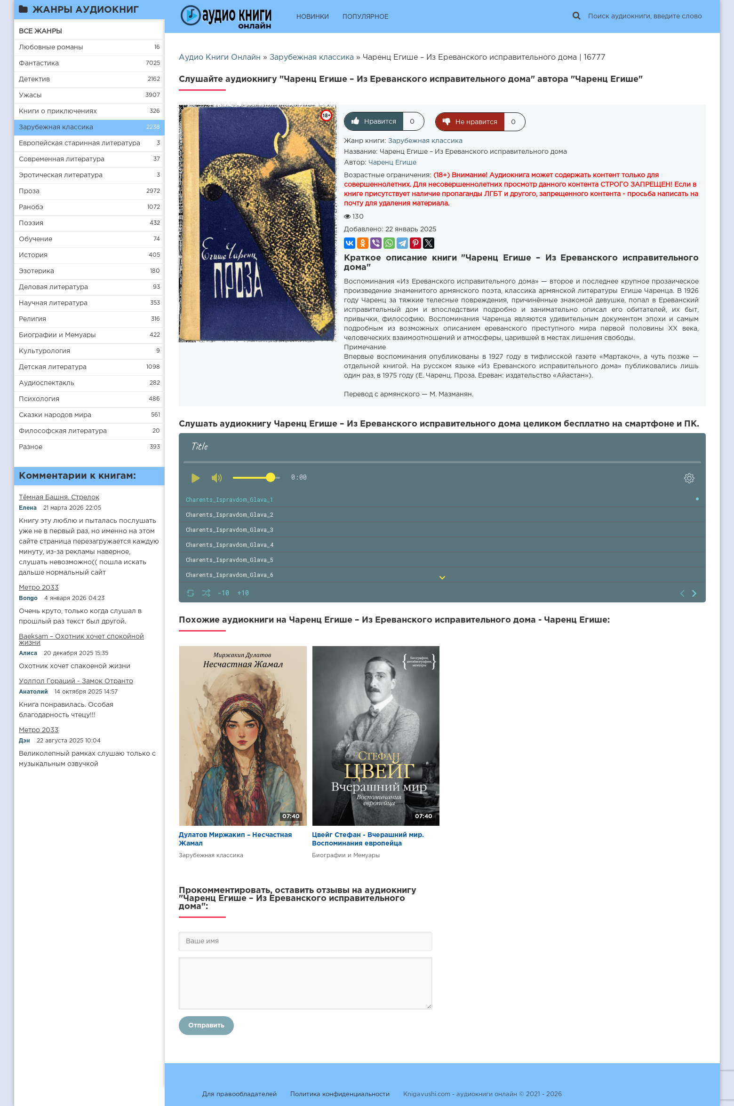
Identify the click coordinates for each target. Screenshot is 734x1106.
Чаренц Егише (392, 162)
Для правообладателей (239, 1094)
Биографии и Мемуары (57, 335)
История (33, 255)
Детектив (34, 79)
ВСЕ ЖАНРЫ (40, 31)
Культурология (44, 351)
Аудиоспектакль (46, 383)
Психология (39, 399)
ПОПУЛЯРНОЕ (366, 17)
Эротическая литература (61, 175)
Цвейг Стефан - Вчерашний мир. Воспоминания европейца (368, 839)
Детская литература (53, 367)
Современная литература (61, 159)
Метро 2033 (39, 588)
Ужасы (30, 95)
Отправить (206, 1025)
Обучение (35, 239)
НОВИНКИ (312, 17)
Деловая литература (53, 287)
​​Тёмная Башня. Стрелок (59, 497)
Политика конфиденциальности (340, 1094)
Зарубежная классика (56, 127)
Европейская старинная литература (79, 143)
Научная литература (53, 303)
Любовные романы (51, 47)
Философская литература (63, 431)
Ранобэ (31, 207)
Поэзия (31, 223)
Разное (30, 447)
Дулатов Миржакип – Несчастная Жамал (235, 839)
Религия (32, 319)
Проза (29, 191)
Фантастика (39, 63)
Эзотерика (36, 271)
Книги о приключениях (58, 111)
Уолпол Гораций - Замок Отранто (76, 681)
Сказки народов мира (55, 415)
